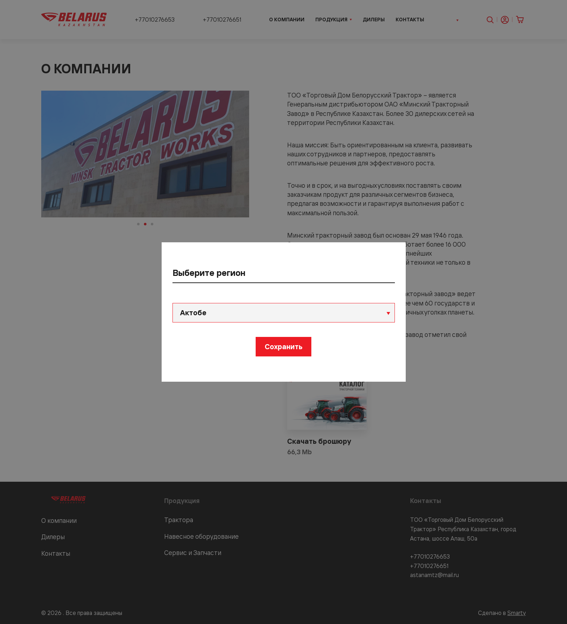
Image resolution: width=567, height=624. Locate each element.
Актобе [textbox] (193, 312)
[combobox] (283, 312)
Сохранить (283, 346)
